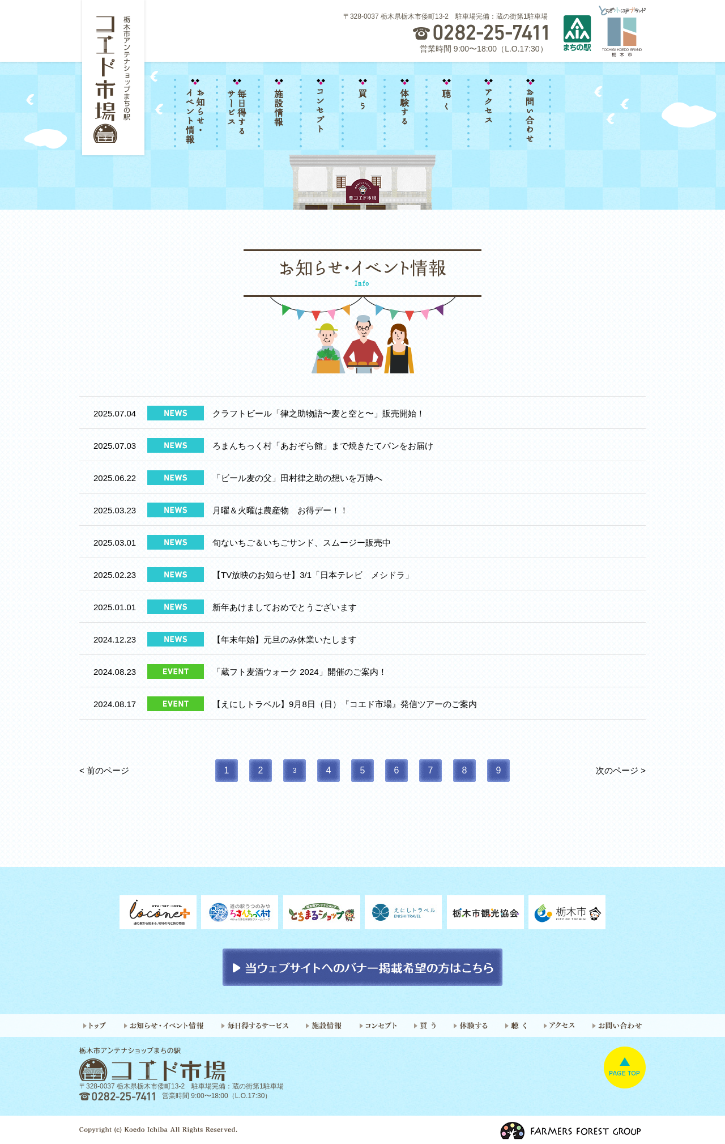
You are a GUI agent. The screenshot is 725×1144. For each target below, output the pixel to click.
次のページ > (621, 770)
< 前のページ (104, 770)
